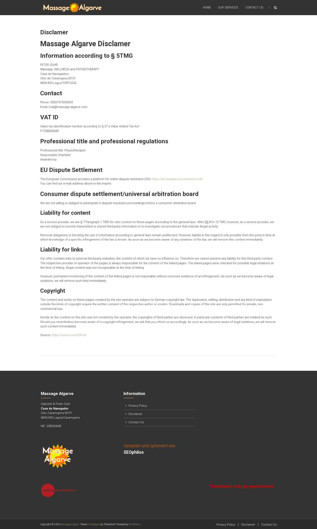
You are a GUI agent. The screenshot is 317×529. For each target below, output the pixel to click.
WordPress (135, 524)
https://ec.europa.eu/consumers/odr (177, 179)
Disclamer (135, 414)
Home (207, 8)
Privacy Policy (138, 405)
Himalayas (94, 524)
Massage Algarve (69, 524)
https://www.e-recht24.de (69, 335)
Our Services (228, 8)
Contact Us (254, 8)
